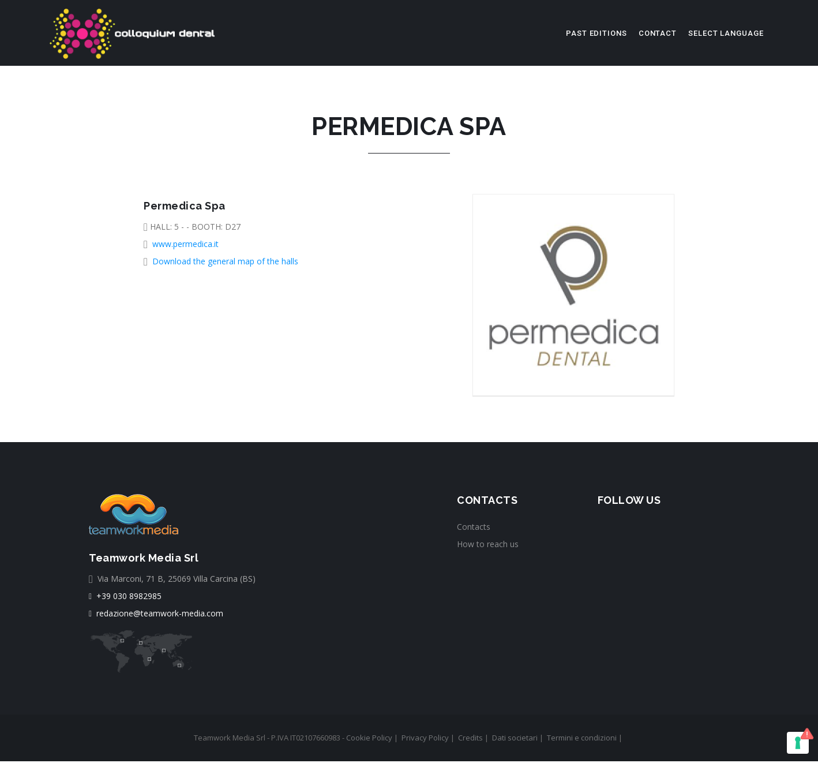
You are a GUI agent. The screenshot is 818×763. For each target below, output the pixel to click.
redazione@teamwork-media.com (156, 614)
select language (726, 33)
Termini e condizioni (582, 739)
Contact (658, 33)
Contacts (473, 528)
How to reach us (488, 545)
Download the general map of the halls (225, 262)
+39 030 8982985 (125, 597)
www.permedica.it (185, 245)
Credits (470, 739)
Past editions (596, 33)
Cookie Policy (369, 739)
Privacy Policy (425, 739)
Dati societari (515, 739)
